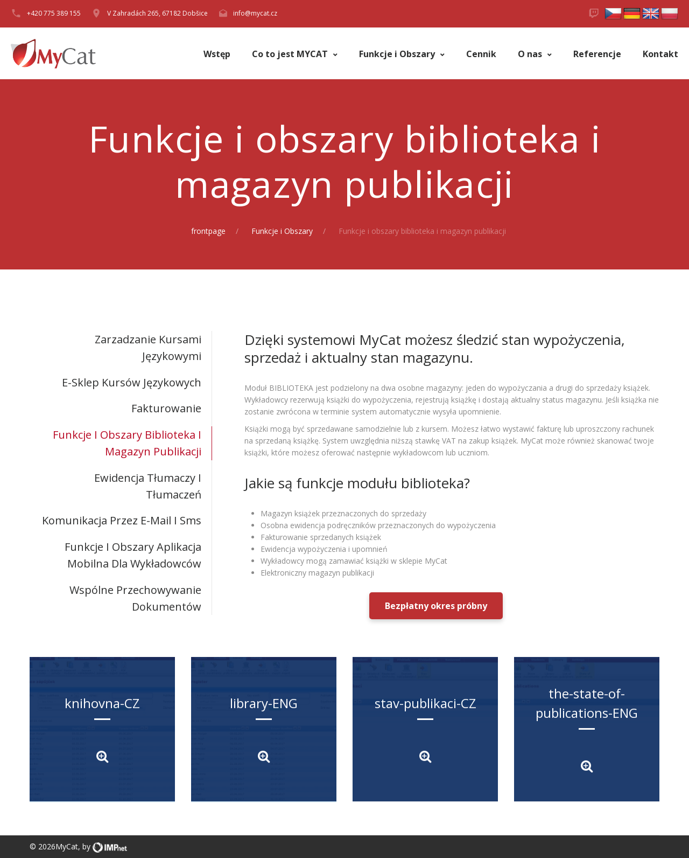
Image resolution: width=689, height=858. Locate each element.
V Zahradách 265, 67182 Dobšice (157, 13)
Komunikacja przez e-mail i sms (121, 520)
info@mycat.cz (255, 13)
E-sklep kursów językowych (131, 382)
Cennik (481, 54)
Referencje (597, 54)
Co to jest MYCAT (291, 54)
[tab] (121, 348)
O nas (531, 54)
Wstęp (216, 54)
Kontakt (660, 54)
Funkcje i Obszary (398, 54)
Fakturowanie (166, 408)
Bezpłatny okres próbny (436, 606)
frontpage (208, 231)
